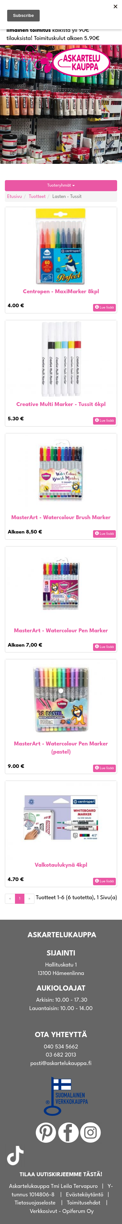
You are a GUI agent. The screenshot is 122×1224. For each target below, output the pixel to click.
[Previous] (10, 899)
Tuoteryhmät (61, 185)
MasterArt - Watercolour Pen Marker (61, 631)
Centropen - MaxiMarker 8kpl (61, 292)
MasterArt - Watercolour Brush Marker (61, 517)
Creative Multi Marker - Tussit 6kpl (61, 404)
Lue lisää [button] (104, 307)
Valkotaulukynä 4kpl (61, 865)
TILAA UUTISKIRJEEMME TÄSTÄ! (61, 1175)
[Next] (29, 899)
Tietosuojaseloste (35, 1203)
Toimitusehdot (84, 1203)
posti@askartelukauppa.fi (60, 1063)
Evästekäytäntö (84, 1195)
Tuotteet (37, 196)
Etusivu (14, 196)
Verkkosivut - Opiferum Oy (62, 1211)
